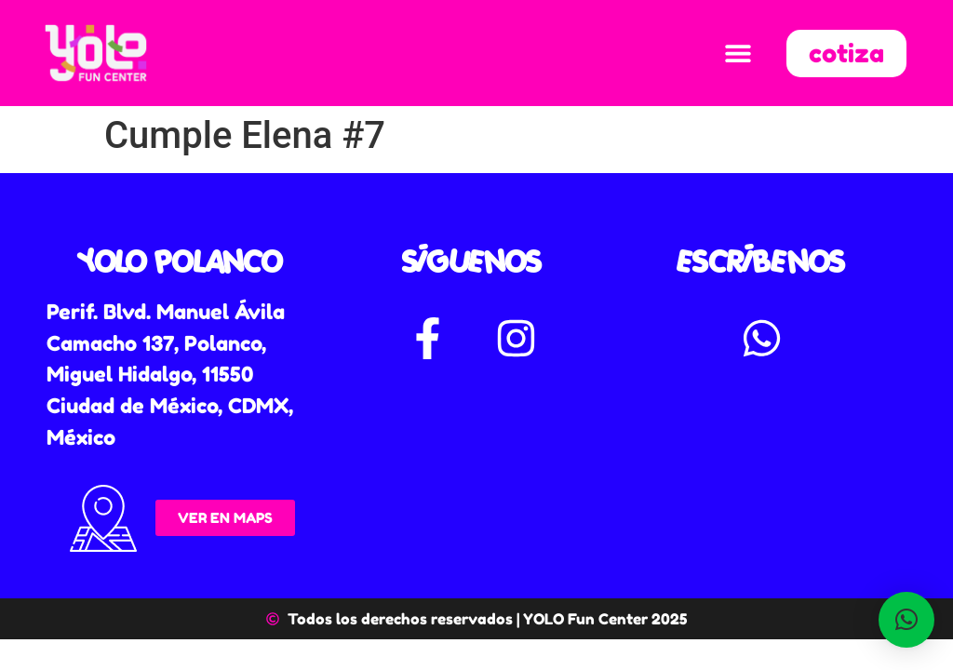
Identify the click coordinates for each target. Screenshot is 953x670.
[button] (737, 53)
